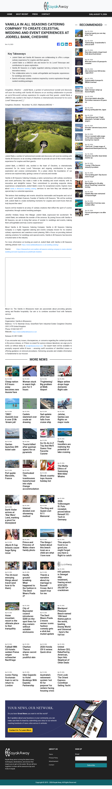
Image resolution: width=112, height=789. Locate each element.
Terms (51, 758)
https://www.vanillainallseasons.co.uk (26, 332)
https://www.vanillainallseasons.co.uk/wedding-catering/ (43, 245)
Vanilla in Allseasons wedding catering (25, 188)
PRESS (35, 14)
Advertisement (54, 765)
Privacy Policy (54, 761)
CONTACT (46, 14)
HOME (9, 14)
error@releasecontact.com (35, 346)
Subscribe (91, 769)
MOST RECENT (22, 14)
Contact (52, 768)
